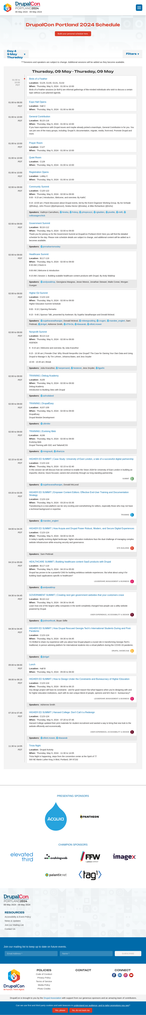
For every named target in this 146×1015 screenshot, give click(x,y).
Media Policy (44, 985)
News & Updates (13, 921)
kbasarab (81, 324)
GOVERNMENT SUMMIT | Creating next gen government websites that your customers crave (76, 595)
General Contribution (39, 116)
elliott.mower (96, 324)
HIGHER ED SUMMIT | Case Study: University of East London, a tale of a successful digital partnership (81, 459)
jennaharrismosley (51, 246)
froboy (75, 212)
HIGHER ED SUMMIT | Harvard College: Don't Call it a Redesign (62, 712)
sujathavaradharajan (52, 320)
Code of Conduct (44, 974)
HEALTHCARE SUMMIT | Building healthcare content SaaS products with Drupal (70, 562)
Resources (14, 912)
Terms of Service (44, 981)
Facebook (114, 975)
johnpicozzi (87, 212)
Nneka (65, 212)
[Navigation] (139, 7)
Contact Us (10, 929)
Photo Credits (43, 988)
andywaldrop (49, 282)
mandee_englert (117, 320)
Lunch (32, 664)
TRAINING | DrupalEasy (41, 403)
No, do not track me (81, 1010)
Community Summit (39, 186)
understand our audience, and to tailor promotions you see (101, 1005)
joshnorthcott (49, 620)
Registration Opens (39, 172)
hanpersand (64, 368)
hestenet (77, 368)
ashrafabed (48, 395)
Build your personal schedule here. (73, 34)
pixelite (111, 212)
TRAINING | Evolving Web (42, 431)
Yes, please (60, 1010)
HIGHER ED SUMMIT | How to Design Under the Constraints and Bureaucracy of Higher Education (79, 679)
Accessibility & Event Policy (18, 917)
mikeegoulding (88, 320)
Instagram (125, 975)
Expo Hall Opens (37, 102)
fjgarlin (101, 368)
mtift (121, 212)
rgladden (100, 212)
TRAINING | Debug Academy (44, 375)
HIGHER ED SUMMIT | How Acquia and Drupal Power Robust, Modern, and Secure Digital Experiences (81, 528)
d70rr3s (69, 324)
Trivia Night (34, 745)
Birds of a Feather (38, 79)
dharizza (60, 451)
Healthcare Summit (38, 254)
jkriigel (44, 324)
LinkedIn (120, 975)
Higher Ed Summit (38, 293)
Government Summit (39, 223)
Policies (44, 970)
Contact (83, 970)
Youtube (131, 975)
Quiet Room (35, 157)
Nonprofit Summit (38, 332)
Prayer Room (35, 143)
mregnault (48, 451)
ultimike (46, 423)
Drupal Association (52, 998)
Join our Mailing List (14, 925)
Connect (123, 970)
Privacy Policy (44, 977)
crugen (102, 320)
